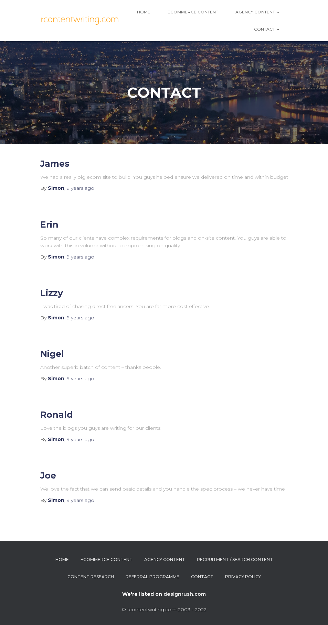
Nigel (52, 354)
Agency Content (164, 559)
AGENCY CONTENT (257, 11)
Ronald (56, 414)
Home (143, 11)
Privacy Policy (243, 576)
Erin (49, 224)
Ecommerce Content (193, 11)
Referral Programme (152, 576)
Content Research (90, 576)
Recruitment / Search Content (235, 559)
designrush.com (184, 594)
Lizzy (51, 293)
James (55, 163)
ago (80, 188)
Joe (48, 475)
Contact (266, 29)
